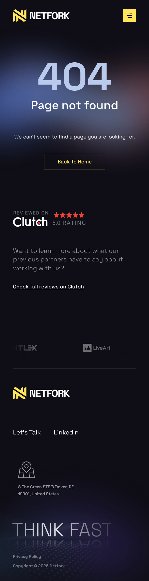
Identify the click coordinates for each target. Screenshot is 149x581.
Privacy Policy (27, 556)
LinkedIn (66, 432)
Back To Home (74, 161)
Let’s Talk (27, 432)
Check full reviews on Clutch (48, 286)
